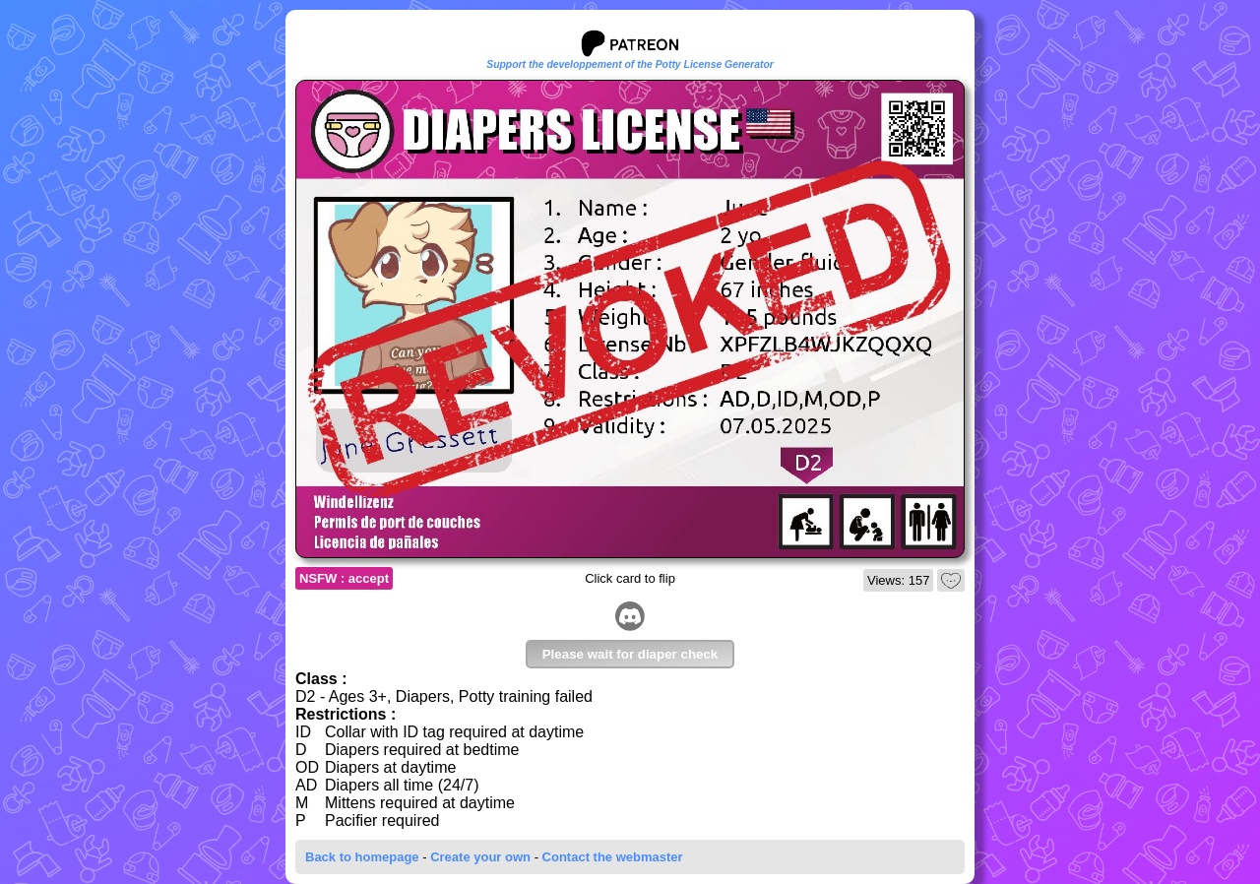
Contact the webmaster (612, 857)
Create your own (480, 857)
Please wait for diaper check (630, 654)
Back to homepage (362, 857)
